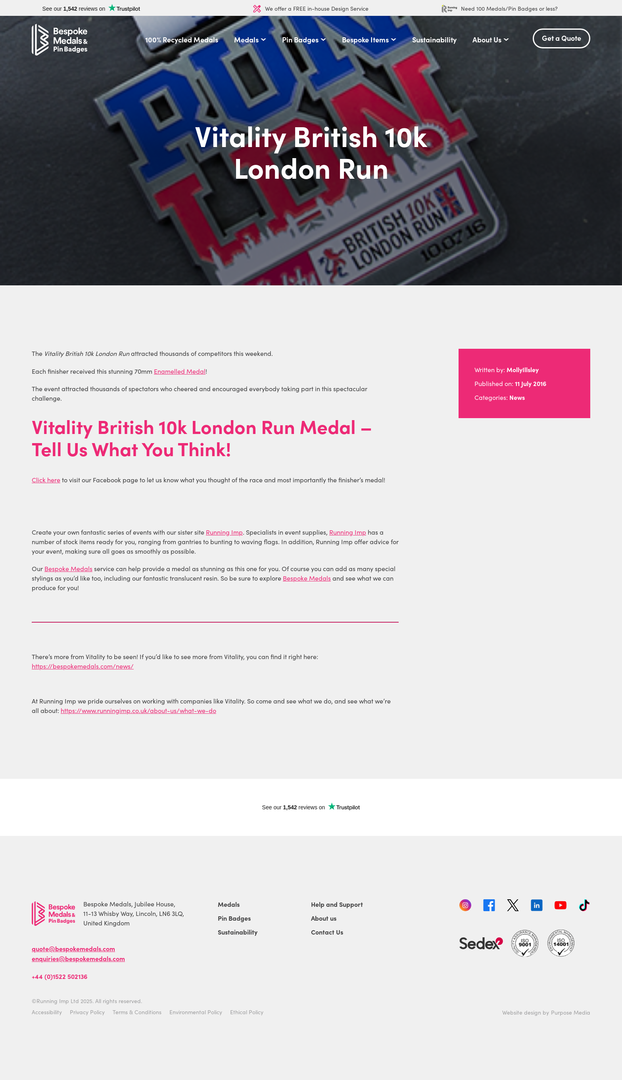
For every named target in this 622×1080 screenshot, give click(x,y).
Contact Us (327, 931)
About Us (486, 39)
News (517, 397)
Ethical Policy (246, 1012)
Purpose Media (570, 1012)
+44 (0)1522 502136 (59, 976)
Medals (246, 39)
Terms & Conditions (137, 1012)
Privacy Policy (87, 1012)
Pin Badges (300, 39)
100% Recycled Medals (181, 39)
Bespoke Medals (68, 568)
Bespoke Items (365, 39)
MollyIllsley (523, 369)
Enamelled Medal (179, 371)
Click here (46, 480)
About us (323, 918)
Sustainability (434, 39)
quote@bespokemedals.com (73, 948)
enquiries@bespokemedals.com (78, 958)
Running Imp (224, 532)
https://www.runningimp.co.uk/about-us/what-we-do (138, 710)
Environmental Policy (195, 1012)
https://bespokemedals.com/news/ (83, 666)
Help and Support (337, 904)
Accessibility (47, 1012)
